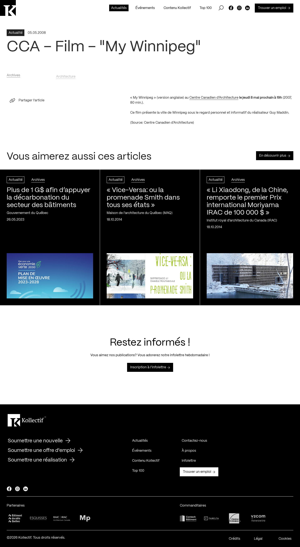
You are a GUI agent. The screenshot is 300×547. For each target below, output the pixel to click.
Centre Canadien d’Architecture (213, 99)
